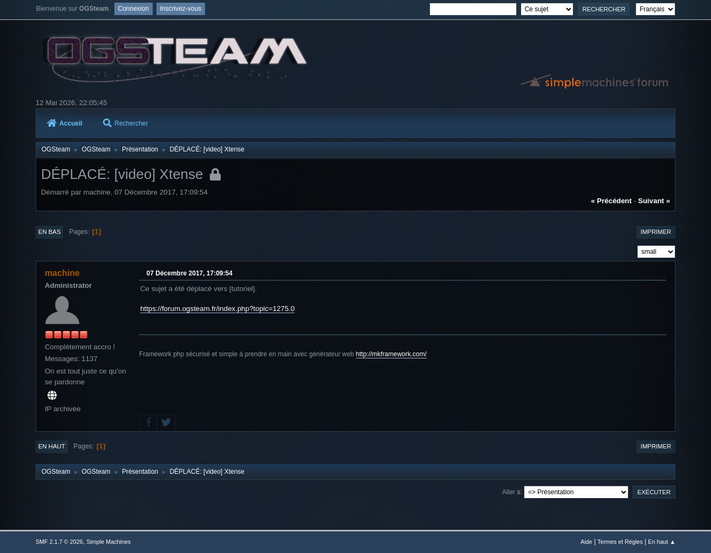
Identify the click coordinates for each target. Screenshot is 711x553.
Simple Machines (108, 541)
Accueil (65, 123)
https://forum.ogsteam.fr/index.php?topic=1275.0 (217, 309)
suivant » (654, 201)
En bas (49, 232)
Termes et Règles (620, 541)
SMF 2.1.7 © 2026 (59, 541)
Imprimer (656, 232)
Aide (586, 541)
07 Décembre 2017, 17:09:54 (190, 273)
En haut (51, 446)
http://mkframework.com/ (391, 354)
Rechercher (125, 123)
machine (62, 273)
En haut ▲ (661, 541)
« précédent (611, 201)
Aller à (511, 491)
